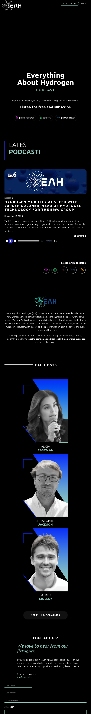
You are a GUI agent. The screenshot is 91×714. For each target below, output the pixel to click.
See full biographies (45, 615)
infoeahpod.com (25, 677)
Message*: (9, 707)
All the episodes (69, 3)
